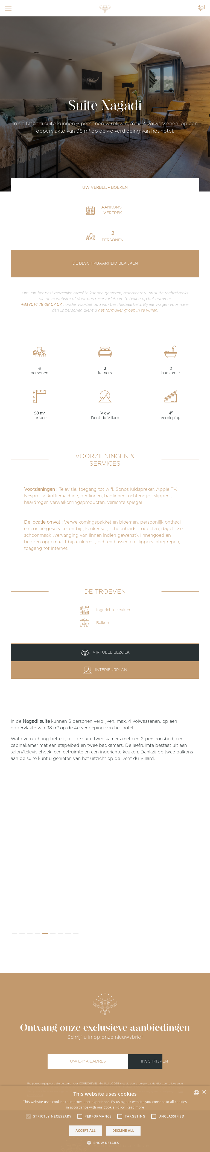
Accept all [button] (85, 1130)
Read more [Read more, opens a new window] (135, 1107)
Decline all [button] (123, 1130)
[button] (14, 933)
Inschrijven (151, 1061)
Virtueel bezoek (105, 652)
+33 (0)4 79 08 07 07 (41, 305)
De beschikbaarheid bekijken (105, 263)
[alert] (105, 1119)
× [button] (204, 1092)
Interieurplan (105, 670)
